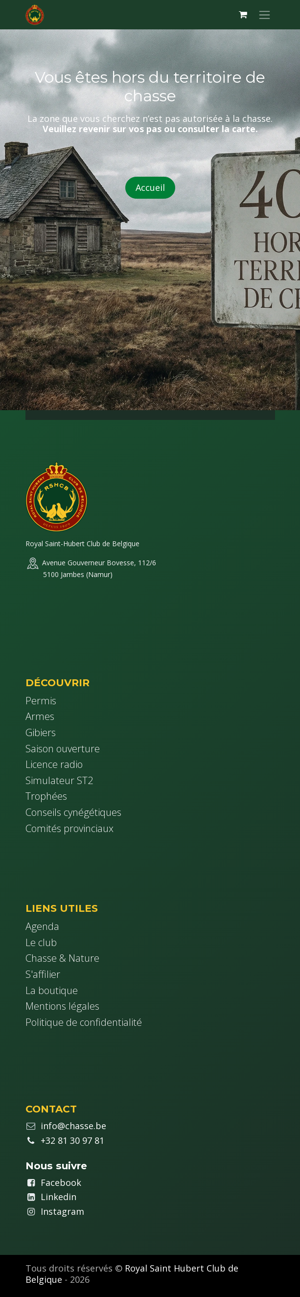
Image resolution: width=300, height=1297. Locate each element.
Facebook (61, 1182)
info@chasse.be (73, 1126)
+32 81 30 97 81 (72, 1140)
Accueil (150, 187)
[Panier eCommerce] (243, 14)
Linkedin (58, 1197)
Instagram (62, 1211)
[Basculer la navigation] (264, 14)
